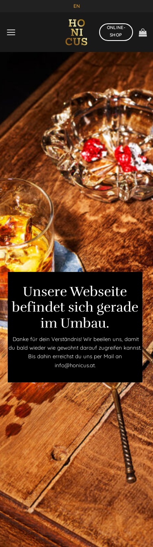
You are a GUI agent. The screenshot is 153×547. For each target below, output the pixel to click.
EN (76, 6)
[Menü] (11, 32)
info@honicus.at (75, 365)
